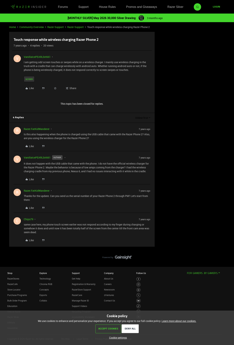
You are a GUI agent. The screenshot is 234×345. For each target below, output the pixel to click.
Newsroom (109, 289)
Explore (43, 273)
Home (12, 27)
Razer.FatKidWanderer (37, 129)
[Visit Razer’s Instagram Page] (138, 284)
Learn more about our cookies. (179, 321)
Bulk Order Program (17, 300)
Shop (9, 273)
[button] (216, 7)
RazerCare (77, 295)
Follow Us (141, 273)
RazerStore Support (81, 289)
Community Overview (31, 27)
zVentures (109, 295)
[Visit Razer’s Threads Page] (138, 290)
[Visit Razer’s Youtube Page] (138, 301)
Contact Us (109, 300)
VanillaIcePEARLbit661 (37, 57)
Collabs (43, 300)
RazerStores (13, 278)
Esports (43, 295)
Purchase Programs (17, 295)
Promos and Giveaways (141, 6)
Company (109, 273)
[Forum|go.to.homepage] (28, 7)
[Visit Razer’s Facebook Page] (138, 279)
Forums (63, 6)
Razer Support (55, 27)
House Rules (107, 6)
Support (83, 6)
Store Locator (13, 289)
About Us (108, 278)
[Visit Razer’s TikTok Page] (138, 306)
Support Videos (79, 306)
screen (29, 79)
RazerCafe (12, 284)
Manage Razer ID (80, 300)
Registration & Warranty (83, 284)
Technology (45, 278)
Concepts (44, 289)
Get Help (76, 278)
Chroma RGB (45, 284)
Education (12, 306)
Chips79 (28, 219)
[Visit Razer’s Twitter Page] (138, 295)
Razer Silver (175, 6)
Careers (108, 284)
